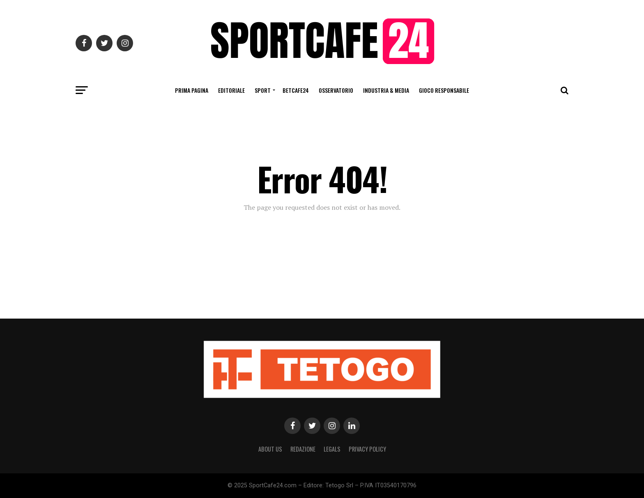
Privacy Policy (367, 449)
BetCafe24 (296, 90)
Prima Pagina (191, 90)
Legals (332, 449)
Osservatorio (336, 90)
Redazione (302, 449)
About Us (270, 449)
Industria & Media (386, 90)
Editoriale (231, 90)
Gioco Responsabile (444, 90)
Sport (263, 90)
